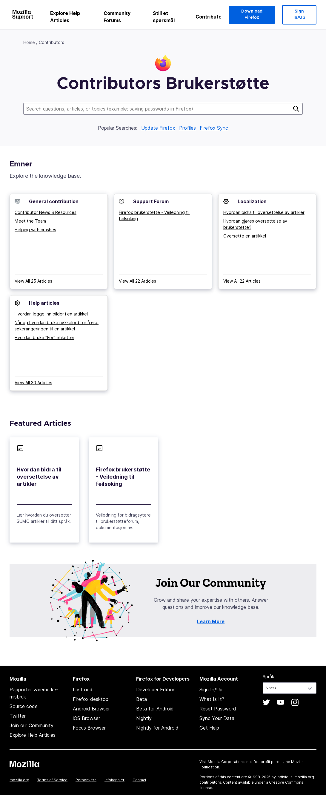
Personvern (86, 780)
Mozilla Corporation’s (226, 761)
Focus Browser (89, 728)
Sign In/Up (299, 14)
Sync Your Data (216, 718)
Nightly (144, 718)
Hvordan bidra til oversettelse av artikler (264, 212)
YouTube (280, 702)
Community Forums (117, 16)
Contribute (209, 17)
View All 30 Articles (33, 382)
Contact (139, 780)
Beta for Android (155, 709)
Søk (296, 109)
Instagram (295, 702)
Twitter (18, 716)
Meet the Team (30, 220)
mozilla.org (19, 780)
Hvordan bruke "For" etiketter (44, 337)
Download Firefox (251, 14)
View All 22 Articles (137, 281)
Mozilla (24, 764)
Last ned (83, 690)
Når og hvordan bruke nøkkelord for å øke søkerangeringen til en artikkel (57, 325)
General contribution (54, 201)
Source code (24, 706)
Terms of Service (52, 780)
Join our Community (31, 725)
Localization (252, 201)
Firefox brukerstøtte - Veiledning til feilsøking (154, 215)
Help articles (44, 303)
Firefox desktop (90, 699)
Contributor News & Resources (45, 212)
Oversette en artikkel (244, 235)
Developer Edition (156, 690)
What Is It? (211, 699)
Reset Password (217, 709)
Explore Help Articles (65, 16)
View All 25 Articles (33, 281)
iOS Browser (86, 718)
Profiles (187, 128)
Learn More (210, 621)
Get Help (209, 728)
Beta (141, 699)
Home (29, 42)
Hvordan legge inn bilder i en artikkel (51, 313)
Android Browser (91, 709)
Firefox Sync (214, 128)
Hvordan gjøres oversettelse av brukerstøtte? (255, 224)
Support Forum (151, 201)
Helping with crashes (35, 229)
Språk (268, 676)
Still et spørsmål (164, 16)
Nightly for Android (157, 728)
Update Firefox (158, 128)
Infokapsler (114, 780)
